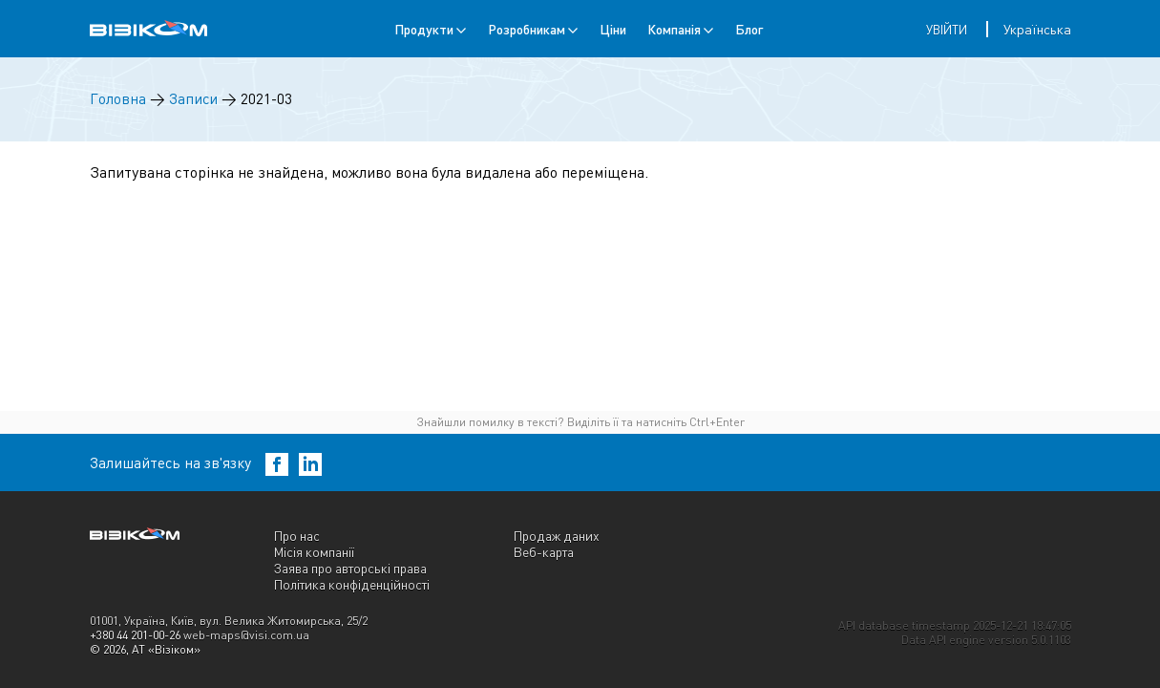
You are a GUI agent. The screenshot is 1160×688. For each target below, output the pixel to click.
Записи (193, 99)
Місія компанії (314, 552)
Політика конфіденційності (352, 584)
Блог (749, 29)
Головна (118, 99)
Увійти (946, 29)
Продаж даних (557, 535)
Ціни (613, 29)
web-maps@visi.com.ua (246, 635)
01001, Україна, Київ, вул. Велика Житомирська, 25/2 (229, 620)
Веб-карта (544, 552)
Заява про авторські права (350, 568)
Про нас (297, 535)
